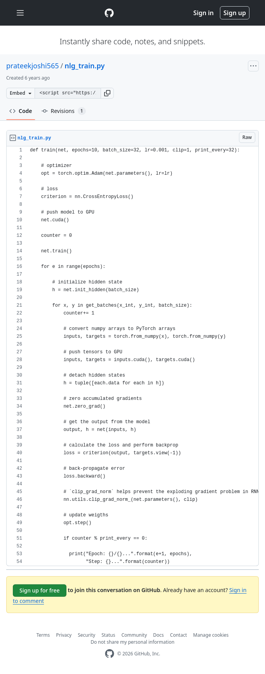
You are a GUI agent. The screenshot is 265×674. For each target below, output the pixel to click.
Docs (158, 635)
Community (134, 635)
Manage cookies (210, 635)
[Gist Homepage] (109, 12)
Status (108, 635)
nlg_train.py (85, 65)
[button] (107, 93)
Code (20, 111)
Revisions (64, 111)
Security (86, 635)
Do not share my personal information (132, 642)
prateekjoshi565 (32, 65)
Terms (43, 635)
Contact (178, 635)
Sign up (234, 13)
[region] (132, 356)
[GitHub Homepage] (109, 653)
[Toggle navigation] (20, 13)
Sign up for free (39, 590)
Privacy (63, 635)
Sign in (204, 13)
